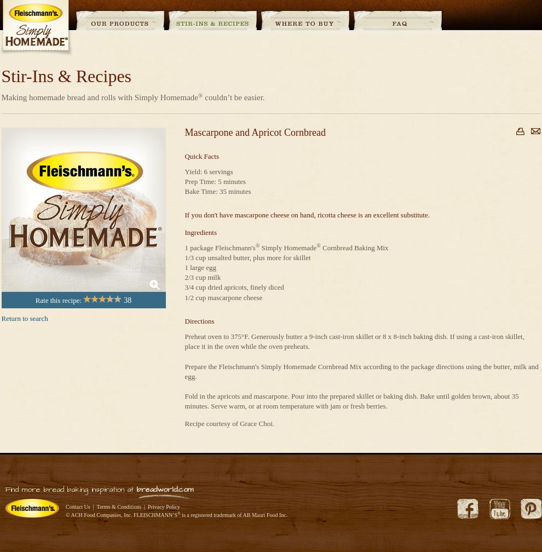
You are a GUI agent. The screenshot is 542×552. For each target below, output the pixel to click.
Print (520, 131)
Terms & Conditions (119, 507)
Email (536, 131)
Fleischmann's (32, 508)
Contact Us (78, 507)
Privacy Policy (164, 507)
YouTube (499, 509)
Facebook (467, 509)
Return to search (25, 318)
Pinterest (531, 509)
